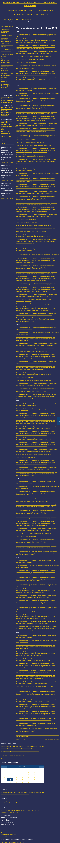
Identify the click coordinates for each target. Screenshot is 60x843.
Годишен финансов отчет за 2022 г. (26, 219)
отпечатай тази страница (52, 739)
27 (4, 782)
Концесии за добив (6, 35)
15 (16, 777)
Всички (3, 759)
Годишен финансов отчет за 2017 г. (26, 612)
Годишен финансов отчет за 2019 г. (26, 457)
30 (22, 782)
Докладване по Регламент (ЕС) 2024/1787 (5, 85)
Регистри (29, 14)
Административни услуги (44, 10)
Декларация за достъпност (8, 834)
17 (28, 777)
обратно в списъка (21, 739)
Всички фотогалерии (7, 162)
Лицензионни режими (7, 26)
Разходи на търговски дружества (25, 19)
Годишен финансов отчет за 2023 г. (26, 139)
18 (34, 777)
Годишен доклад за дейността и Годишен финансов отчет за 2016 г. (35, 686)
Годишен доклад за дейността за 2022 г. (27, 222)
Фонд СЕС (44, 14)
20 (4, 779)
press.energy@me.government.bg (10, 812)
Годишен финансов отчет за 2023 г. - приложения (30, 142)
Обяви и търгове (18, 14)
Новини (30, 10)
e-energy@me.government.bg (9, 802)
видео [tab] (3, 143)
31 (28, 782)
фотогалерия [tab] (5, 140)
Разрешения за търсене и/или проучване (5, 31)
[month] (25, 766)
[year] (20, 766)
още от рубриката (6, 136)
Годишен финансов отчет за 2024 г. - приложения (30, 59)
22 (16, 779)
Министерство (12, 10)
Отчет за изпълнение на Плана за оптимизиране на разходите (33, 56)
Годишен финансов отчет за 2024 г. (26, 62)
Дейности (22, 10)
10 (28, 774)
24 (28, 779)
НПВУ (36, 14)
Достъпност (4, 833)
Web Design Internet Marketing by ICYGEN (12, 842)
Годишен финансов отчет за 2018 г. (26, 536)
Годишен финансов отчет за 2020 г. (26, 377)
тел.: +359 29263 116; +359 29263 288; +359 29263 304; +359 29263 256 (21, 810)
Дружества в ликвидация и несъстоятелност (5, 60)
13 (4, 777)
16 (22, 777)
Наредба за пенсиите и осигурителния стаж (13, 755)
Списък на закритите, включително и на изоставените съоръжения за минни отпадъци (7, 53)
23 (22, 779)
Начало (4, 19)
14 (10, 777)
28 (10, 782)
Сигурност (4, 836)
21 (10, 779)
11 (34, 774)
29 (16, 782)
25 (34, 779)
